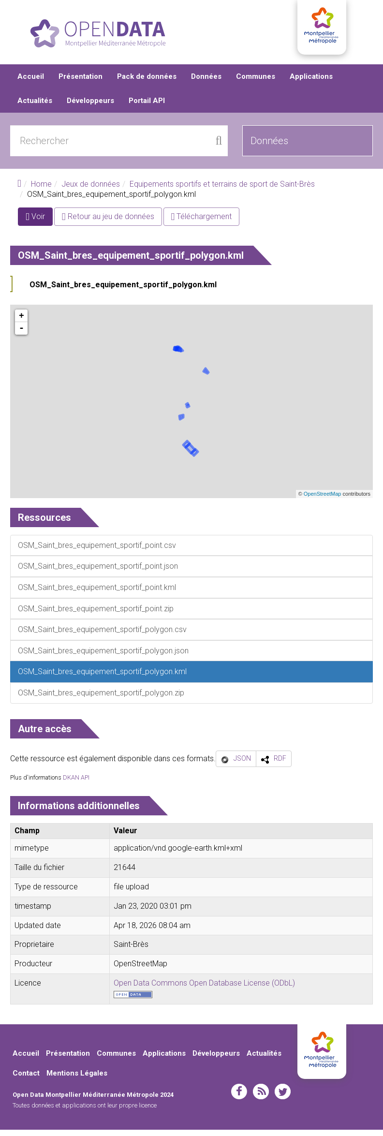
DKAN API (76, 783)
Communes (255, 82)
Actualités (34, 106)
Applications (311, 82)
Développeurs (90, 106)
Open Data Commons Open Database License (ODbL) (204, 988)
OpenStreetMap (322, 500)
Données (206, 82)
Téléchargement (201, 222)
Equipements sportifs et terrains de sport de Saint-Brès (222, 189)
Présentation (81, 82)
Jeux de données (90, 189)
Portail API (147, 106)
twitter (283, 1097)
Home (41, 189)
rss (261, 1097)
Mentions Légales (76, 1079)
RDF (280, 764)
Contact (26, 1079)
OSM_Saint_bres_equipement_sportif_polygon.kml (123, 290)
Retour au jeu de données (108, 222)
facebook (239, 1097)
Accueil (30, 82)
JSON (242, 764)
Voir (39, 224)
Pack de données (147, 82)
